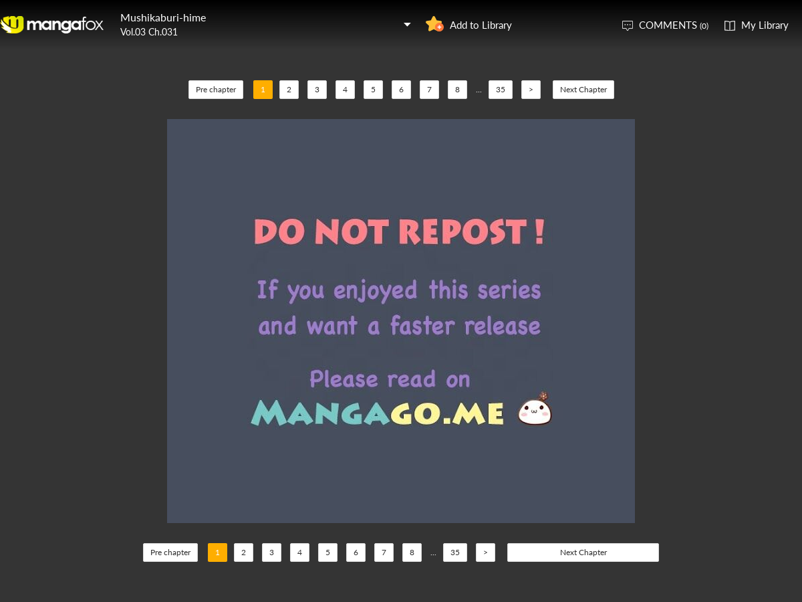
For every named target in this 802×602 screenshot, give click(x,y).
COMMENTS (673, 25)
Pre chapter (216, 89)
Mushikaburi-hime (163, 17)
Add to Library (481, 25)
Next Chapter (583, 89)
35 (500, 89)
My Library (765, 25)
